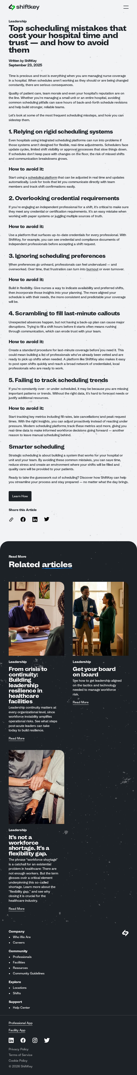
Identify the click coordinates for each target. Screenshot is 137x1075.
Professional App (21, 1023)
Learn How (20, 496)
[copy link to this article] (11, 519)
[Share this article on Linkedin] (34, 519)
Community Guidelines (28, 973)
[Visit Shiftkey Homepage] (125, 933)
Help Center (21, 1007)
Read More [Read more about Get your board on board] (81, 702)
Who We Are (22, 937)
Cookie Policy (18, 1061)
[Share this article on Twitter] (46, 519)
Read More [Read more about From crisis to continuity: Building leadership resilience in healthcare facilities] (17, 738)
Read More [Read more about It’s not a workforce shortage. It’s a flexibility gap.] (17, 909)
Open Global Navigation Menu (126, 7)
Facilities (19, 962)
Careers (19, 942)
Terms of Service (20, 1055)
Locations (19, 988)
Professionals (22, 957)
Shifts (17, 993)
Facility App (17, 1030)
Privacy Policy (19, 1049)
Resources (20, 968)
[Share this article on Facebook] (23, 519)
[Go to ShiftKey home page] (24, 7)
